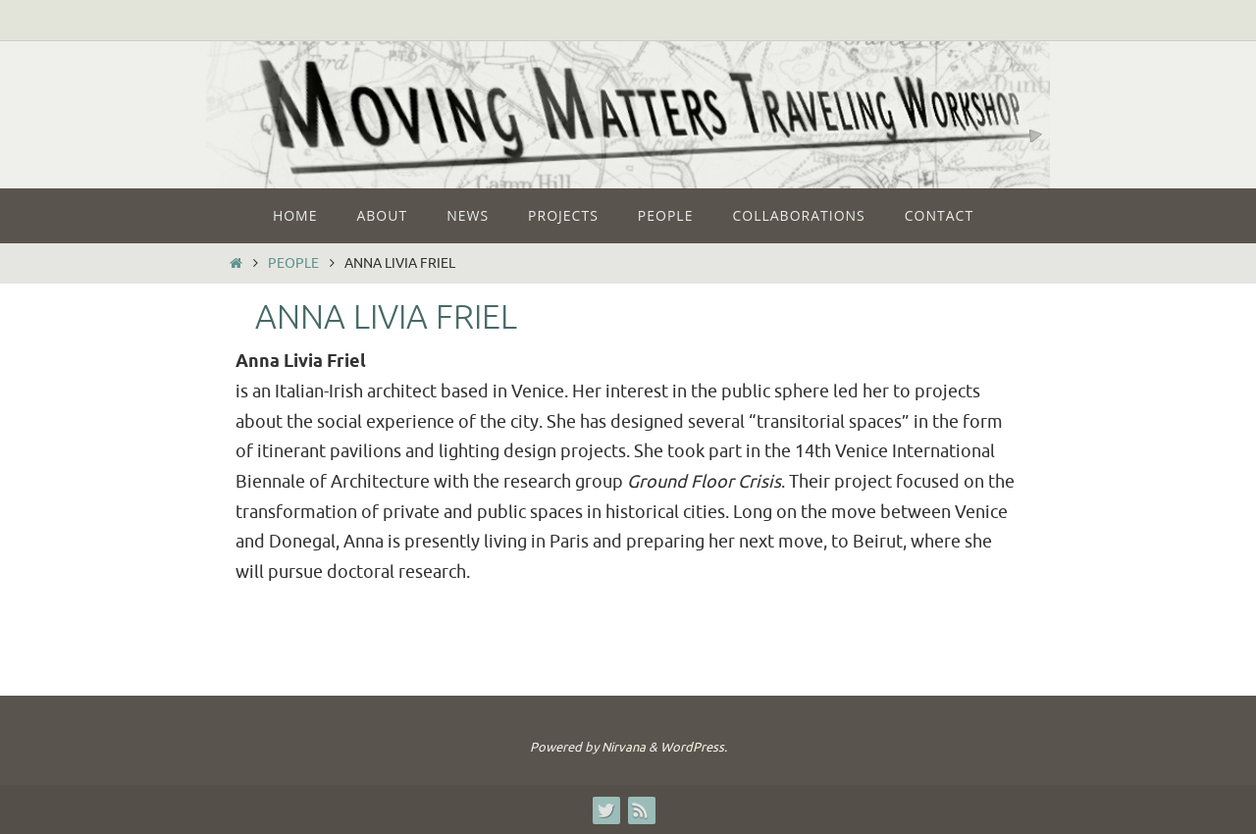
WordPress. (693, 747)
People (293, 263)
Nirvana (624, 747)
